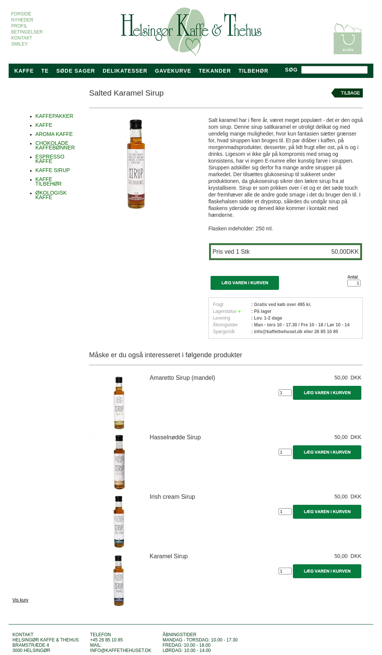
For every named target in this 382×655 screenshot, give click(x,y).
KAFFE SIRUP (52, 170)
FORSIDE (21, 14)
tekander (215, 71)
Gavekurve (173, 71)
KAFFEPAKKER (54, 116)
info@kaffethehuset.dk (121, 650)
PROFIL (19, 26)
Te (45, 71)
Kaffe (24, 71)
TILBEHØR (253, 71)
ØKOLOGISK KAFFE (51, 195)
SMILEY (19, 44)
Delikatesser (125, 71)
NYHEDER (22, 20)
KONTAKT (22, 38)
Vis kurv (20, 600)
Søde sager (75, 71)
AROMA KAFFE (54, 134)
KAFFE (43, 125)
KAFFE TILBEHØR (48, 181)
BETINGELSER (27, 32)
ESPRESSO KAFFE (49, 158)
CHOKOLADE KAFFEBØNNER (55, 145)
